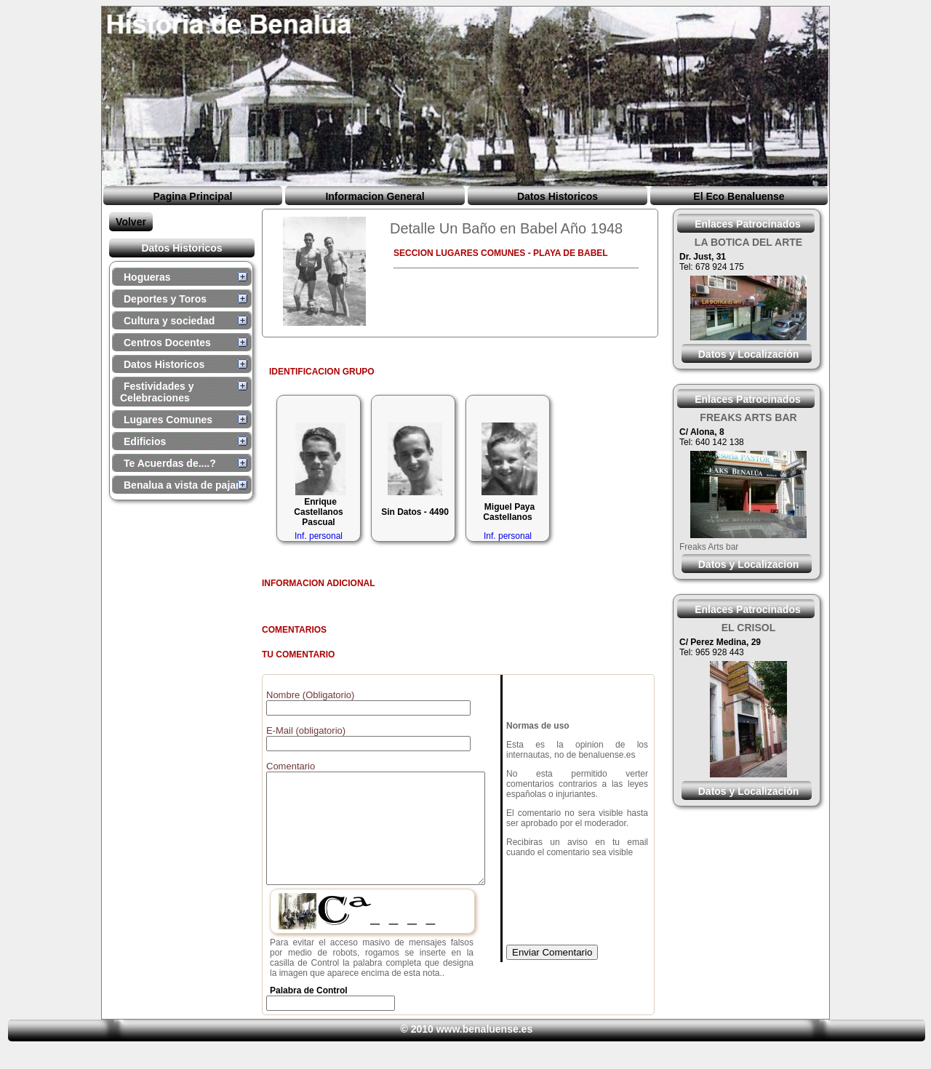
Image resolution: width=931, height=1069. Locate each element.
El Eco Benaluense (738, 196)
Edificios (145, 441)
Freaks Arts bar (708, 547)
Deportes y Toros (165, 299)
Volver (131, 222)
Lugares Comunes (168, 419)
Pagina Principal (193, 196)
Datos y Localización (748, 354)
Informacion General (374, 196)
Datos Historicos (557, 196)
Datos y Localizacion (748, 564)
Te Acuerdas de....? (170, 463)
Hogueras (147, 277)
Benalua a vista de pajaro (185, 485)
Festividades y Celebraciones (157, 392)
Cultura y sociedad (169, 321)
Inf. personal (319, 536)
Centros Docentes (167, 342)
